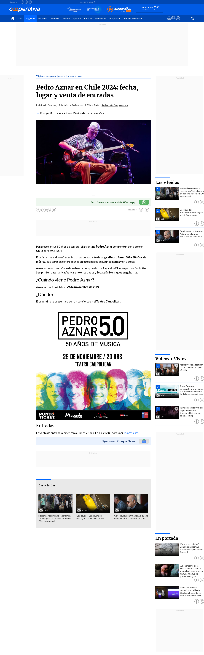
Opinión (77, 18)
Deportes (42, 18)
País (20, 18)
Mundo (66, 18)
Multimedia (100, 18)
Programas (114, 18)
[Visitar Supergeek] (178, 21)
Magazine (30, 18)
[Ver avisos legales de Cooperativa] (169, 21)
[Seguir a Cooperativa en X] (26, 2)
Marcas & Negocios (133, 18)
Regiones (55, 18)
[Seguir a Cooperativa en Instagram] (30, 2)
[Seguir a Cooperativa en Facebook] (22, 2)
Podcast (88, 18)
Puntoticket (131, 433)
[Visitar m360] (173, 21)
